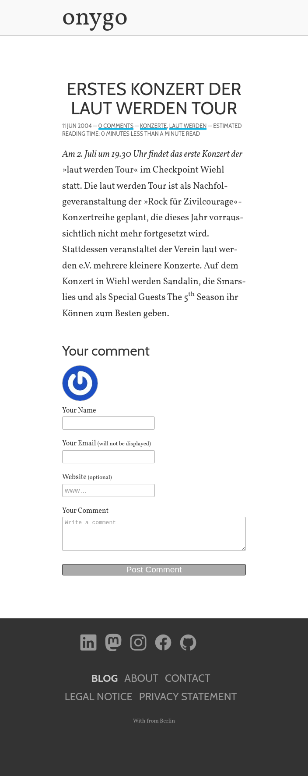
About (141, 678)
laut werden (187, 126)
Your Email (106, 443)
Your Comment (85, 511)
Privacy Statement (188, 696)
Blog (104, 678)
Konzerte (153, 126)
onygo (93, 18)
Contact (187, 678)
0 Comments (115, 126)
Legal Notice (99, 696)
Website (87, 477)
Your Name (79, 411)
